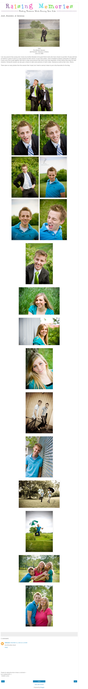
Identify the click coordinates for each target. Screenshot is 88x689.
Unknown (7, 642)
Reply (6, 647)
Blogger (42, 687)
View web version (39, 684)
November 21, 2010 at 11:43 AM (19, 642)
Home (39, 681)
